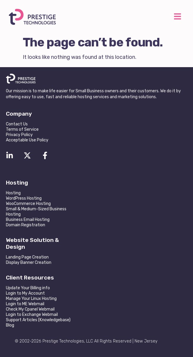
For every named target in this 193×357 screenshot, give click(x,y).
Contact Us (17, 124)
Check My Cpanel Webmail (30, 309)
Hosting (13, 193)
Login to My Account (25, 293)
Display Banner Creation (28, 262)
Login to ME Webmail (25, 303)
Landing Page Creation (27, 257)
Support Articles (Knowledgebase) (38, 319)
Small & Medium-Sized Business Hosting (36, 211)
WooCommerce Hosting (28, 203)
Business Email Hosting (28, 219)
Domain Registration (25, 224)
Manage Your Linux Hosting (31, 298)
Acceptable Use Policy (27, 140)
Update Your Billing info (28, 287)
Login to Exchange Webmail (32, 314)
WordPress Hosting (24, 198)
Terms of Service (22, 129)
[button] (177, 17)
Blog (10, 325)
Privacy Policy (19, 134)
